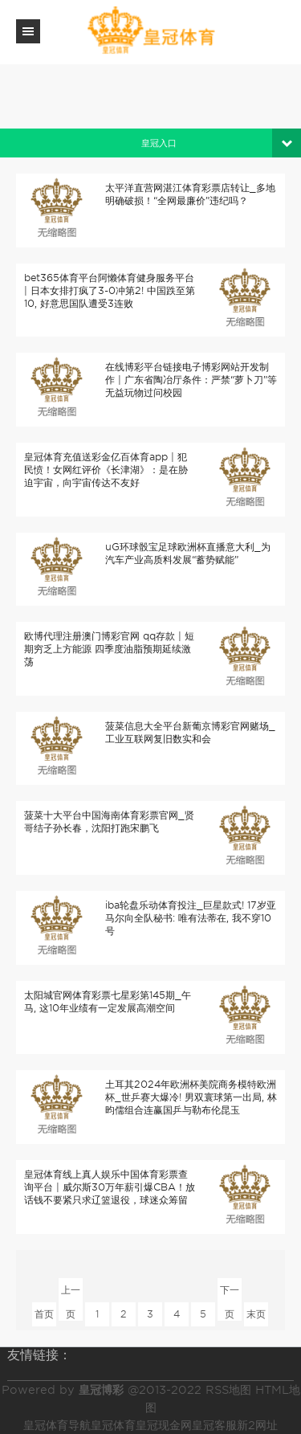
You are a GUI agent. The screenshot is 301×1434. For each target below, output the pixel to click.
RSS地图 (228, 1389)
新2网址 (257, 1425)
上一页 (70, 1293)
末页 (256, 1314)
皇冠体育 (113, 1425)
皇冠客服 (214, 1425)
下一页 (229, 1293)
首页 (44, 1314)
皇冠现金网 (164, 1425)
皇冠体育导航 (57, 1425)
